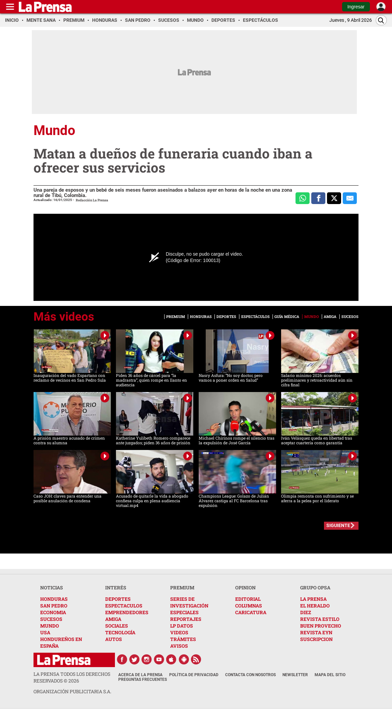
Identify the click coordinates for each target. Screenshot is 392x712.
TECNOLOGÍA (120, 632)
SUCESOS (51, 619)
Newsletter (295, 674)
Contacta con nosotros (250, 674)
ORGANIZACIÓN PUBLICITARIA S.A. (72, 691)
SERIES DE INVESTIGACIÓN (189, 602)
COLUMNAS (248, 605)
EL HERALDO (315, 605)
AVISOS (179, 646)
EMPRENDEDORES (126, 612)
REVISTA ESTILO (319, 619)
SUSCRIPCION (316, 639)
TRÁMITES (183, 639)
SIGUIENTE (338, 525)
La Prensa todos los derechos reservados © (72, 677)
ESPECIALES (184, 612)
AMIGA (113, 619)
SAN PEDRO (53, 605)
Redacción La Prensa (92, 200)
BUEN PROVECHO (320, 626)
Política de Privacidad (193, 674)
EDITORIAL (248, 599)
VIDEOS (179, 632)
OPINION (245, 587)
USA (45, 632)
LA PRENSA (313, 599)
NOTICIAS (51, 587)
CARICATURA (250, 612)
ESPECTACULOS (123, 605)
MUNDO (49, 626)
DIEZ (305, 612)
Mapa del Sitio (330, 674)
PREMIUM (182, 587)
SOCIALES (116, 626)
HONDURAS (54, 599)
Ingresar (356, 6)
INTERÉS (115, 587)
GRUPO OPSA (315, 587)
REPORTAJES (185, 619)
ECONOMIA (53, 612)
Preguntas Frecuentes (142, 679)
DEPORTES (118, 599)
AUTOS (113, 639)
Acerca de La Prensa (140, 674)
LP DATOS (181, 626)
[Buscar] (381, 20)
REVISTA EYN (316, 632)
